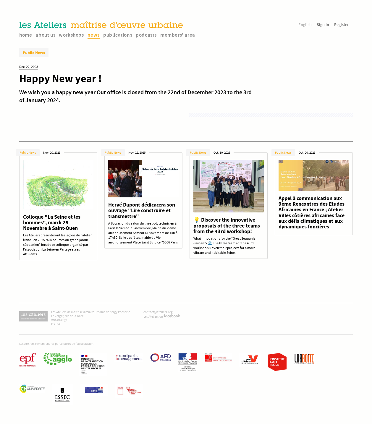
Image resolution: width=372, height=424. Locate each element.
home (25, 35)
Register (341, 24)
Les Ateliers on (161, 317)
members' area (177, 35)
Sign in (323, 24)
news (94, 35)
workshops (71, 35)
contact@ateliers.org (158, 312)
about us (45, 35)
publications (117, 35)
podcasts (146, 35)
